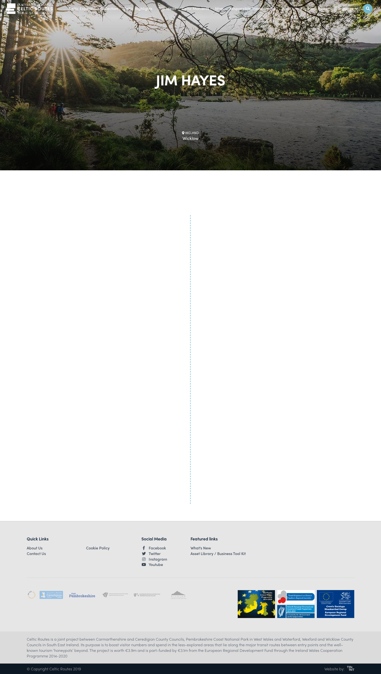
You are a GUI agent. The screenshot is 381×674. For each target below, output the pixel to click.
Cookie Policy (98, 548)
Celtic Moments (195, 8)
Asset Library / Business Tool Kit (218, 553)
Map (219, 8)
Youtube (152, 564)
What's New (292, 8)
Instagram (154, 559)
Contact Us (36, 553)
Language (347, 8)
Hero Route (318, 8)
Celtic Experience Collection (93, 8)
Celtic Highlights (138, 8)
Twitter (151, 553)
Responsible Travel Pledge (252, 8)
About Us (35, 548)
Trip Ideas (167, 8)
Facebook (153, 548)
